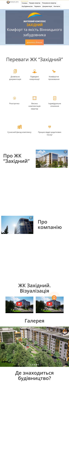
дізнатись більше (34, 42)
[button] (3, 346)
